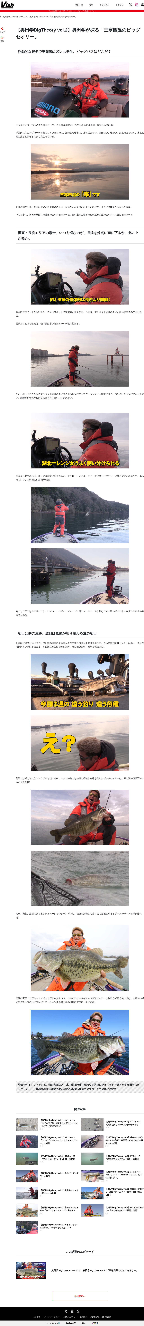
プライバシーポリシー (51, 1317)
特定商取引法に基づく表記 (100, 1317)
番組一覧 (79, 5)
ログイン (119, 5)
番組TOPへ (80, 1296)
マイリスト (104, 5)
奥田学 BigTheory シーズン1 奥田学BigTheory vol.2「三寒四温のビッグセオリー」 (38, 16)
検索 (91, 5)
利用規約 (83, 1317)
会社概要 (36, 1317)
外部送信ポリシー (70, 1317)
